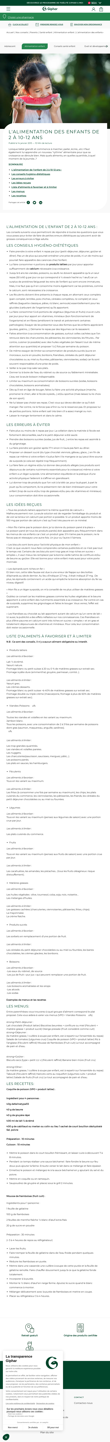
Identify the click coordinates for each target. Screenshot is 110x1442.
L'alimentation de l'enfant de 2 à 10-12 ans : (36, 169)
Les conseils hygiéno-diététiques (30, 174)
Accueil (10, 32)
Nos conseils (22, 32)
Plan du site (47, 1432)
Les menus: (18, 191)
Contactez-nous (83, 1403)
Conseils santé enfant (64, 46)
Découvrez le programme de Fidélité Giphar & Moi (55, 3)
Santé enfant (46, 32)
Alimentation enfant (64, 32)
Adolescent (9, 46)
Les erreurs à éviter (22, 178)
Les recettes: (18, 195)
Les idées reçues (21, 182)
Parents (34, 32)
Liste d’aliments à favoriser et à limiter (34, 187)
